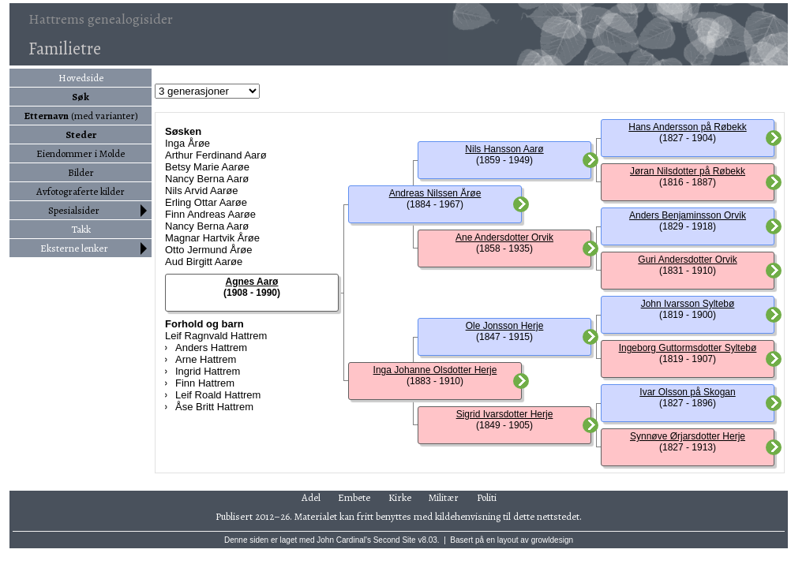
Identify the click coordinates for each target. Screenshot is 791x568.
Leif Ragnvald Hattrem (216, 336)
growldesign (552, 540)
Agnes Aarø (252, 281)
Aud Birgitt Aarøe (203, 261)
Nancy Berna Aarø (207, 179)
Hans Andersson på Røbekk (687, 127)
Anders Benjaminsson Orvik (687, 215)
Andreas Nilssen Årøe (435, 193)
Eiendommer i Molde (80, 153)
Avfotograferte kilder (80, 191)
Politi (487, 497)
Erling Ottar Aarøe (206, 202)
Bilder (81, 172)
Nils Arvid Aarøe (201, 190)
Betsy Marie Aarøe (207, 167)
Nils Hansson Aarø (504, 149)
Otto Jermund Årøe (209, 250)
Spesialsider (73, 210)
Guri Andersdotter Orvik (687, 259)
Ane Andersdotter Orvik (504, 237)
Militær (444, 497)
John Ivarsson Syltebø (688, 303)
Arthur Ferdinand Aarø (216, 155)
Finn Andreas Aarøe (210, 214)
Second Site (394, 540)
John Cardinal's (344, 540)
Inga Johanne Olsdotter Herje (435, 370)
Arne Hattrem (205, 359)
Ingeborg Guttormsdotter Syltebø (688, 347)
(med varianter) (81, 115)
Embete (354, 497)
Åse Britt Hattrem (214, 407)
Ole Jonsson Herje (505, 325)
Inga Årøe (187, 143)
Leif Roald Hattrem (218, 395)
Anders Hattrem (211, 347)
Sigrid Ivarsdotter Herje (504, 414)
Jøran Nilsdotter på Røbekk (687, 171)
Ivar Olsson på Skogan (687, 392)
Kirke (399, 497)
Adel (311, 497)
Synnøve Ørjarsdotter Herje (687, 436)
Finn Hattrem (204, 383)
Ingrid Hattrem (207, 371)
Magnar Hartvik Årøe (212, 238)
